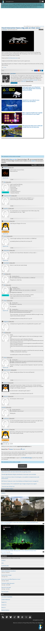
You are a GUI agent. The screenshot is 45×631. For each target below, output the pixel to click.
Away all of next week (6, 587)
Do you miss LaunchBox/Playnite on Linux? (10, 579)
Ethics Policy (32, 622)
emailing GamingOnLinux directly (30, 80)
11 (43, 523)
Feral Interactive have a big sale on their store (21, 28)
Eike (4, 182)
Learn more (42, 26)
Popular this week (5, 469)
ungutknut (6, 208)
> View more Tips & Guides (7, 553)
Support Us (4, 602)
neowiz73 (6, 382)
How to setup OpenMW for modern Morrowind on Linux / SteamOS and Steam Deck (22, 521)
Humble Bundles (5, 565)
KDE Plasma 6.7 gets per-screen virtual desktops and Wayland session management (19, 481)
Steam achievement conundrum (8, 571)
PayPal (23, 449)
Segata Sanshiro (7, 370)
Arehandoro (6, 221)
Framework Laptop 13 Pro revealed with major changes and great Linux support (19, 483)
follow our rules (13, 159)
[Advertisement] (22, 17)
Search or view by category (7, 488)
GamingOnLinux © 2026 (38, 620)
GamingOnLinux (10, 1)
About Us (3, 607)
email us (34, 160)
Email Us (3, 493)
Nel (4, 274)
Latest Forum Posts (5, 568)
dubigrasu (6, 167)
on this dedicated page (26, 457)
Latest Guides (4, 495)
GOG (28, 7)
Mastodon (23, 81)
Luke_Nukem (6, 263)
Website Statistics (5, 610)
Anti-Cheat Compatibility (6, 597)
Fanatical (3, 560)
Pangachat (6, 321)
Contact (3, 491)
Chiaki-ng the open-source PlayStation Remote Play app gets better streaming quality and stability (31, 89)
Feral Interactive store (13, 58)
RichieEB (4, 407)
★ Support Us (22, 466)
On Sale (5, 67)
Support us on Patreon (6, 4)
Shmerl (5, 236)
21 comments (41, 29)
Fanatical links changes (6, 575)
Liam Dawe (5, 29)
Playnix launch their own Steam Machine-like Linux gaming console (16, 471)
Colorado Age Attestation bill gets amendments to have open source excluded (18, 474)
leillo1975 (6, 396)
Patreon (10, 449)
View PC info (5, 178)
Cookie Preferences (5, 599)
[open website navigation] (42, 1)
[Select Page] (11, 443)
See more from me (14, 82)
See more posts (4, 591)
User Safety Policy (39, 622)
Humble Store (34, 7)
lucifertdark (6, 418)
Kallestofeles (6, 250)
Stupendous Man (7, 195)
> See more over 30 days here (8, 486)
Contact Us (3, 604)
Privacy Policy (26, 622)
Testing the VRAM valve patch (7, 583)
